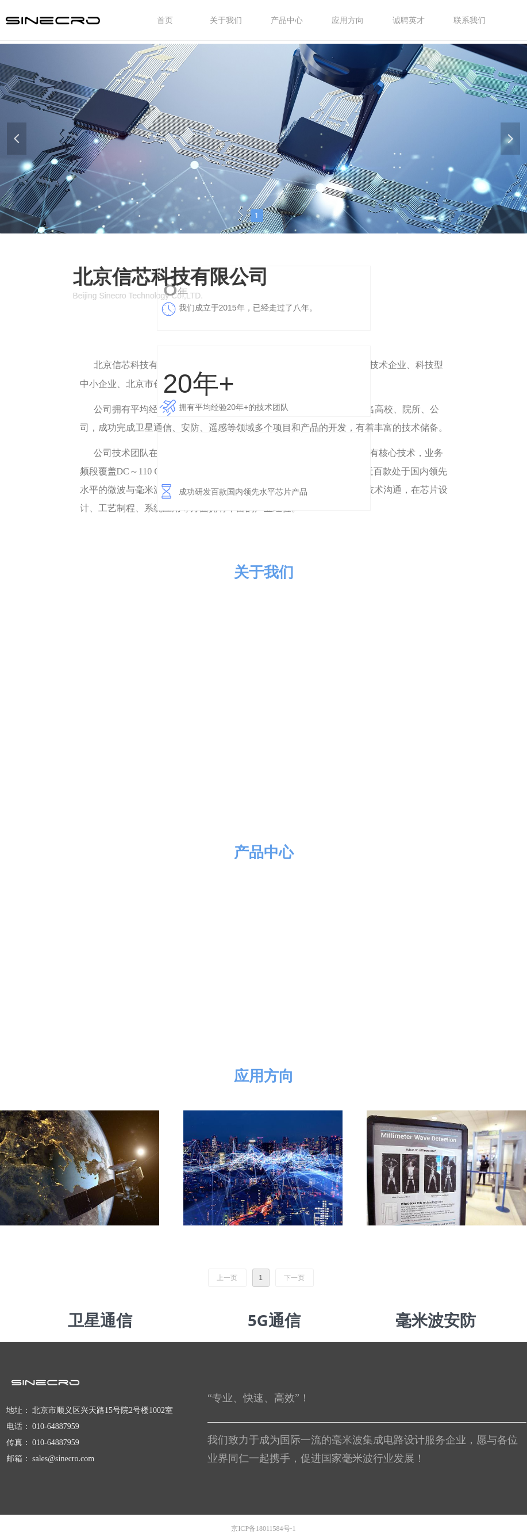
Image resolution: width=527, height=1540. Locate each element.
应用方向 (264, 1075)
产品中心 (264, 851)
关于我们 (264, 571)
